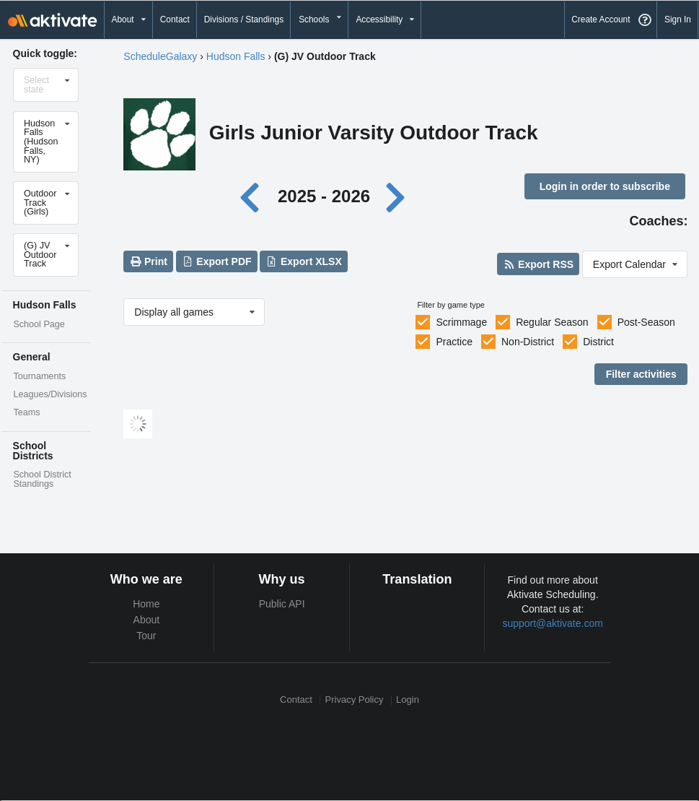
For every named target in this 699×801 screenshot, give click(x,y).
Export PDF (217, 261)
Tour (146, 635)
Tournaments (39, 376)
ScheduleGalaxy (160, 56)
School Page (38, 324)
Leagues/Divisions (50, 394)
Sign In (677, 19)
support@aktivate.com (552, 623)
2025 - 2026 (324, 196)
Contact (175, 19)
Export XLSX (304, 261)
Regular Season (552, 322)
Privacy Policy (354, 700)
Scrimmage (461, 322)
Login (407, 700)
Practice (454, 341)
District (598, 341)
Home (146, 604)
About (146, 619)
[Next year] (396, 196)
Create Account (600, 19)
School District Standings (42, 479)
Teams (26, 412)
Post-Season (646, 322)
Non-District (527, 341)
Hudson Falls (235, 56)
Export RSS (538, 264)
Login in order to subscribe (605, 186)
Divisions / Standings (243, 19)
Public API (282, 604)
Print (148, 261)
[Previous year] (253, 196)
